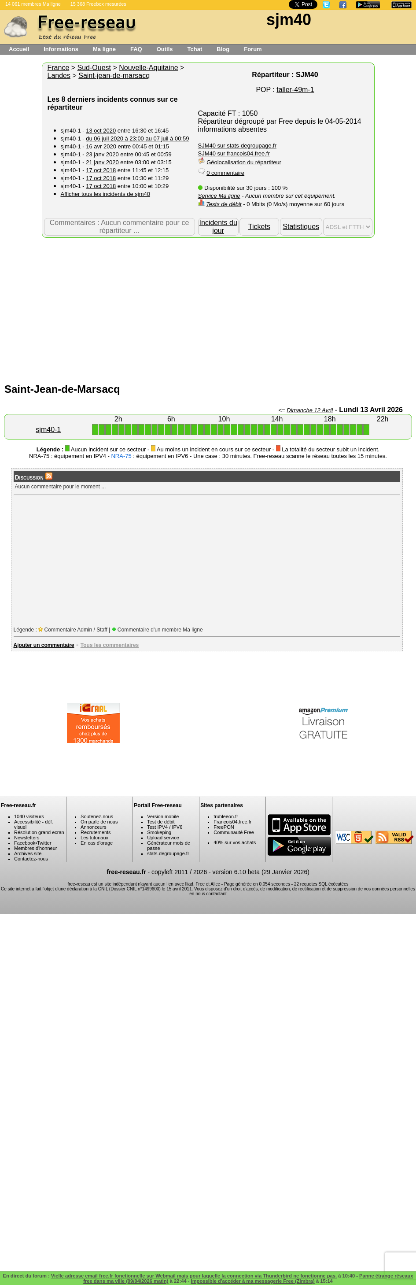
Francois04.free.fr (232, 821)
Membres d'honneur (35, 848)
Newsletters (26, 837)
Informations (61, 49)
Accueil (19, 49)
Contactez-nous (31, 858)
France (59, 67)
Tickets (259, 226)
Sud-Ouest (94, 67)
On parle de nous (99, 821)
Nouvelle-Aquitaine (148, 67)
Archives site (27, 853)
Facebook (24, 843)
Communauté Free (234, 832)
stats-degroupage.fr (168, 853)
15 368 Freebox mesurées (98, 4)
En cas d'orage (97, 843)
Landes (59, 75)
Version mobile (163, 816)
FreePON (224, 827)
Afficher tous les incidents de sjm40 (106, 194)
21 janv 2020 (102, 162)
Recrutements (95, 832)
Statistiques (301, 226)
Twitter (44, 843)
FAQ (136, 49)
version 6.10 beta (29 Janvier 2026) (261, 871)
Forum (252, 49)
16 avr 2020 (101, 146)
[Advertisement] (208, 308)
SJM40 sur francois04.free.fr (234, 153)
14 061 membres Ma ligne (33, 4)
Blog (223, 49)
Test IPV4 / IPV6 (164, 827)
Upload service (163, 837)
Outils (165, 49)
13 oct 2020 (101, 130)
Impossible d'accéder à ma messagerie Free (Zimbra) (253, 1281)
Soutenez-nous (97, 816)
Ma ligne (104, 49)
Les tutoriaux (94, 837)
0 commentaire (225, 173)
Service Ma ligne (219, 195)
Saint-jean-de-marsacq (114, 75)
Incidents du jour (218, 226)
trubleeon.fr (226, 816)
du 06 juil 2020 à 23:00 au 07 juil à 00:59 (137, 138)
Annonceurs (94, 827)
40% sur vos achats (235, 842)
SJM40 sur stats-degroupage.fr (237, 145)
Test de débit (160, 821)
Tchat (195, 49)
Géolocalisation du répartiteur (243, 162)
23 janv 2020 (102, 154)
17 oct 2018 (101, 170)
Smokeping (159, 832)
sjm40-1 (48, 429)
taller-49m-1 (295, 89)
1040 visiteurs (29, 816)
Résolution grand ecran (39, 832)
